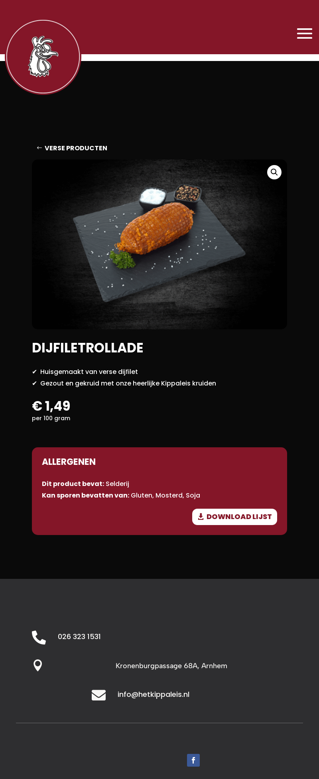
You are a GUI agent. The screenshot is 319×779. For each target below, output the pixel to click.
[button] (274, 172)
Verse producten (76, 148)
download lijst (239, 516)
